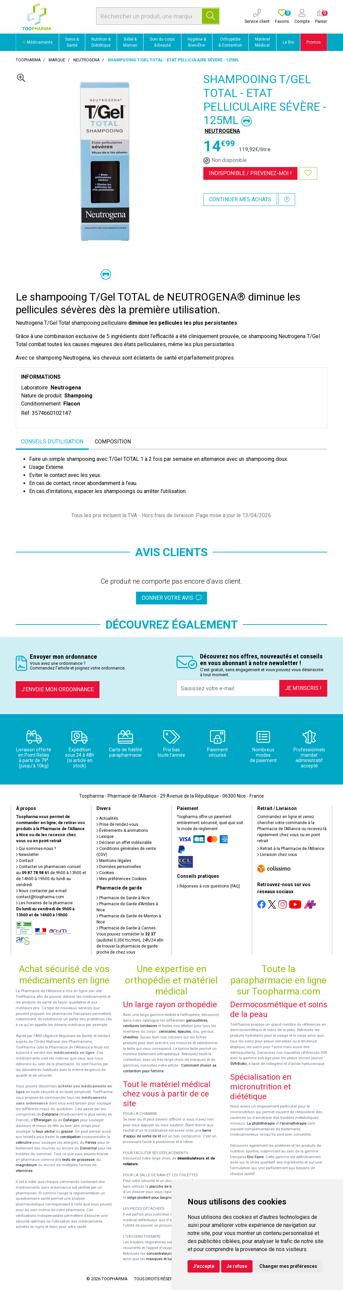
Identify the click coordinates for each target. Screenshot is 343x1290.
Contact (24, 860)
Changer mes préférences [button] (288, 1266)
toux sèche (45, 1131)
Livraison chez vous (277, 854)
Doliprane (50, 1114)
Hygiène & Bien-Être (197, 42)
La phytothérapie (261, 1123)
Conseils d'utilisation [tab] (52, 441)
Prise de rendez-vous (117, 824)
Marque (57, 60)
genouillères (196, 1020)
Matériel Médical (262, 42)
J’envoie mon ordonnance (57, 689)
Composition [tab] (113, 441)
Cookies (105, 872)
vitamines (24, 1171)
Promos (313, 42)
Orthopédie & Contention (230, 42)
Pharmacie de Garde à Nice (123, 898)
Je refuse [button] (236, 1266)
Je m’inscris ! (303, 688)
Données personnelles (118, 866)
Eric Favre (255, 1157)
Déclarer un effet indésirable (124, 842)
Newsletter (27, 854)
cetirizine (23, 1142)
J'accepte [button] (203, 1266)
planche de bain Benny (168, 1186)
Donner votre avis (171, 598)
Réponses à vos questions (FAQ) (208, 886)
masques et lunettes (163, 1259)
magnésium (26, 1165)
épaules (184, 1031)
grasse (67, 1131)
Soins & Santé (72, 42)
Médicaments (37, 42)
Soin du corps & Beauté (162, 42)
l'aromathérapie (293, 1123)
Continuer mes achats (240, 199)
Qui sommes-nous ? (36, 848)
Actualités (107, 818)
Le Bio (288, 42)
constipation (70, 1137)
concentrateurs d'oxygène (168, 1253)
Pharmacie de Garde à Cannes (126, 928)
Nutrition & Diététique (101, 42)
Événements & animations (122, 830)
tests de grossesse (78, 1160)
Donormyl (88, 1148)
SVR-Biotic (238, 1064)
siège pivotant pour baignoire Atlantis (158, 1197)
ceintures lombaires (140, 1026)
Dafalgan (71, 1120)
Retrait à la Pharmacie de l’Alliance (290, 848)
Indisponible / (250, 173)
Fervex (90, 1142)
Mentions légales (113, 860)
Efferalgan (43, 1120)
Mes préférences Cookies (121, 878)
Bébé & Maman (130, 42)
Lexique (105, 836)
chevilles (130, 1037)
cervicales (167, 1031)
